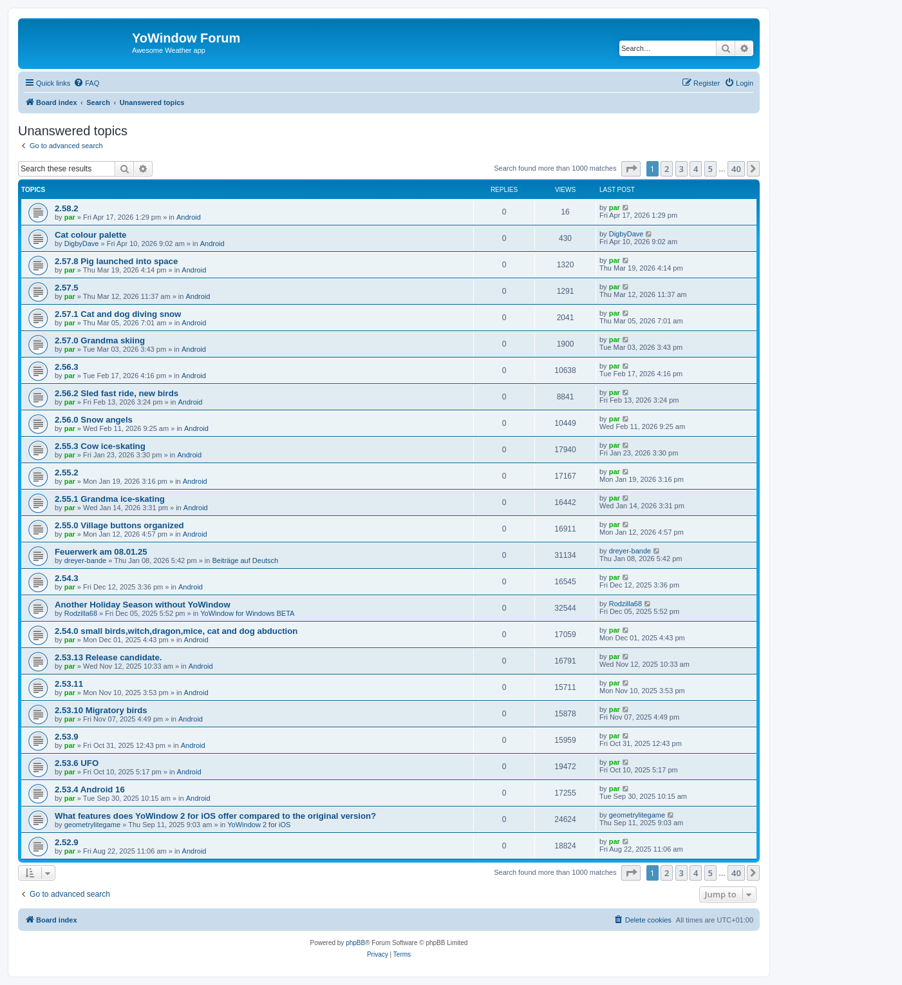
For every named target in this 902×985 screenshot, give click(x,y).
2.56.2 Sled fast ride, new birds (116, 393)
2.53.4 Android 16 (90, 789)
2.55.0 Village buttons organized (119, 525)
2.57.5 (67, 287)
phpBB (355, 942)
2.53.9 (67, 736)
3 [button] (681, 169)
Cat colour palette (90, 235)
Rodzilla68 (80, 613)
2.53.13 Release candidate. (108, 657)
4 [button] (695, 169)
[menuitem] (86, 83)
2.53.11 (69, 684)
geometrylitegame (92, 824)
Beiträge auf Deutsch (245, 560)
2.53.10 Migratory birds (101, 710)
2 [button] (666, 169)
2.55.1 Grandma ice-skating (110, 499)
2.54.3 (67, 578)
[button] (631, 169)
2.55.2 (67, 472)
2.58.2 (67, 208)
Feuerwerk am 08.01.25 (101, 552)
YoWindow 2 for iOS (258, 824)
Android (188, 217)
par (69, 217)
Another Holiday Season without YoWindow (142, 604)
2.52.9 (67, 842)
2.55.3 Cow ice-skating (100, 446)
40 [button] (736, 169)
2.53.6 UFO (77, 763)
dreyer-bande (85, 560)
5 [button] (710, 169)
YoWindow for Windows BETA (247, 613)
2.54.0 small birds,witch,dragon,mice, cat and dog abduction (176, 631)
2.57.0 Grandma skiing (100, 340)
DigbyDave (81, 243)
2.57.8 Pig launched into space (116, 261)
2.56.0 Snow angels (94, 420)
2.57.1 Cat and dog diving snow (118, 314)
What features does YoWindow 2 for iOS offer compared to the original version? (215, 816)
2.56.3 (67, 367)
